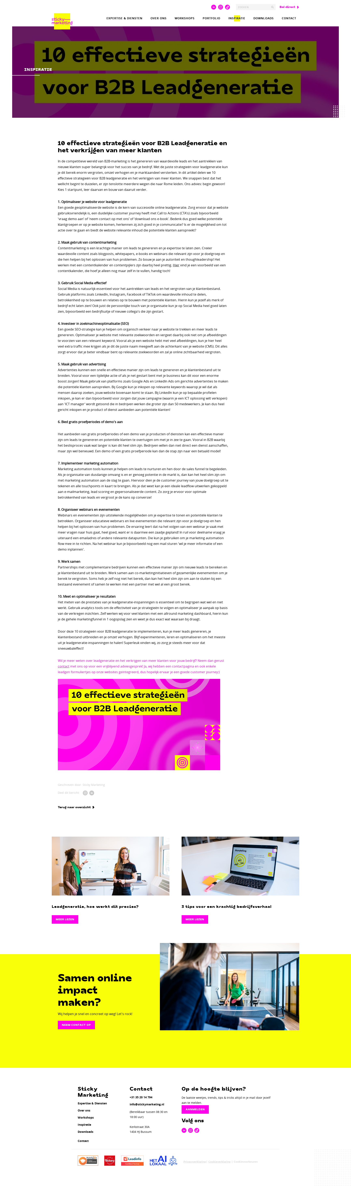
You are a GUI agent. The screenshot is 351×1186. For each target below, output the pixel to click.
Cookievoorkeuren (246, 1161)
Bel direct (287, 7)
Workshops (185, 18)
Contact (289, 18)
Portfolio (211, 18)
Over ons (159, 18)
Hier (176, 265)
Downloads (263, 18)
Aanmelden (195, 1109)
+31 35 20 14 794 (141, 1097)
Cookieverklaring (219, 1161)
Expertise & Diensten (124, 18)
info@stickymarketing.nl (147, 1104)
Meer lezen (65, 919)
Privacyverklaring (194, 1161)
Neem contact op (76, 1025)
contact (63, 666)
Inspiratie (236, 18)
